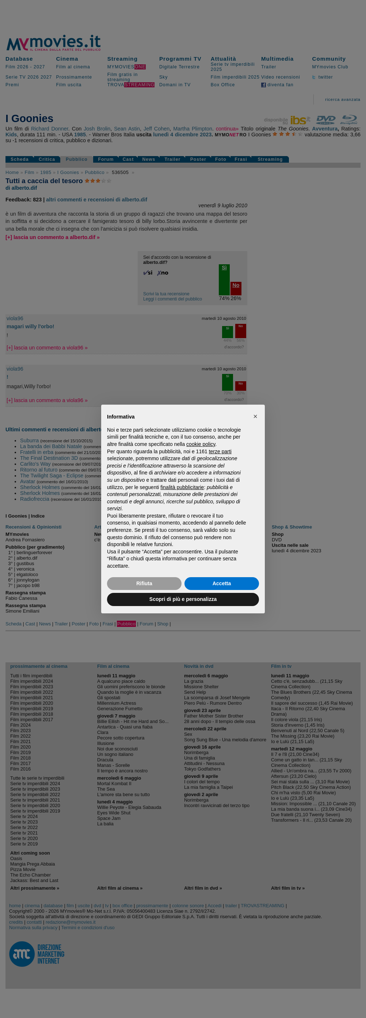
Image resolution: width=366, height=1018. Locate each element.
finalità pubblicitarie (182, 487)
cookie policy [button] (200, 444)
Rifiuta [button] (144, 583)
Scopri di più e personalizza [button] (183, 599)
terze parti (220, 451)
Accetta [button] (222, 583)
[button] (255, 416)
